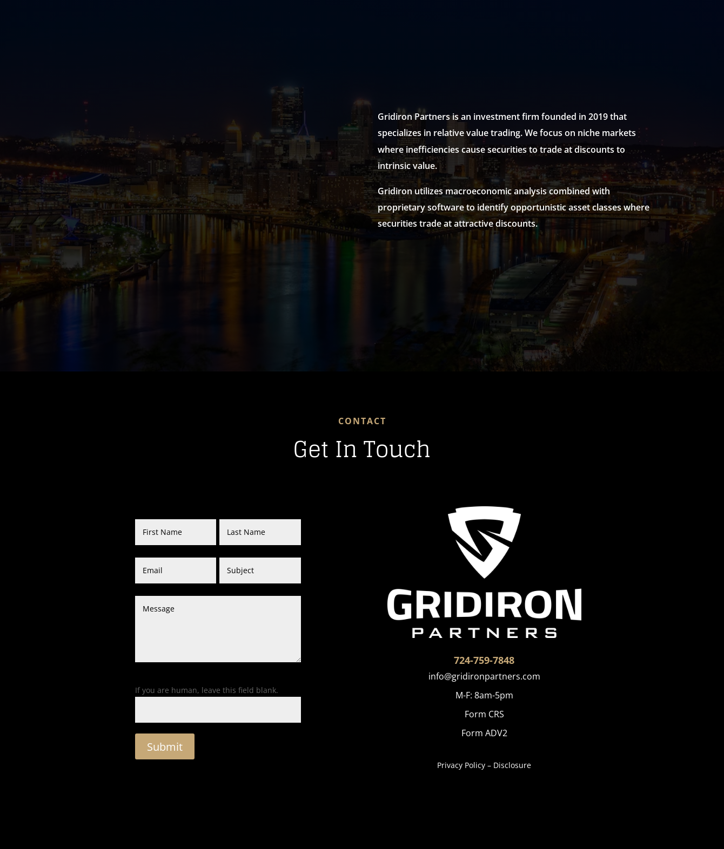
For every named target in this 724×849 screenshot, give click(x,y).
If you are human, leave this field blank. (206, 690)
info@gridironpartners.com (484, 676)
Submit (165, 746)
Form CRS (484, 714)
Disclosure (512, 765)
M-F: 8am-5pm (484, 695)
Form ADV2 (484, 733)
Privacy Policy (461, 765)
